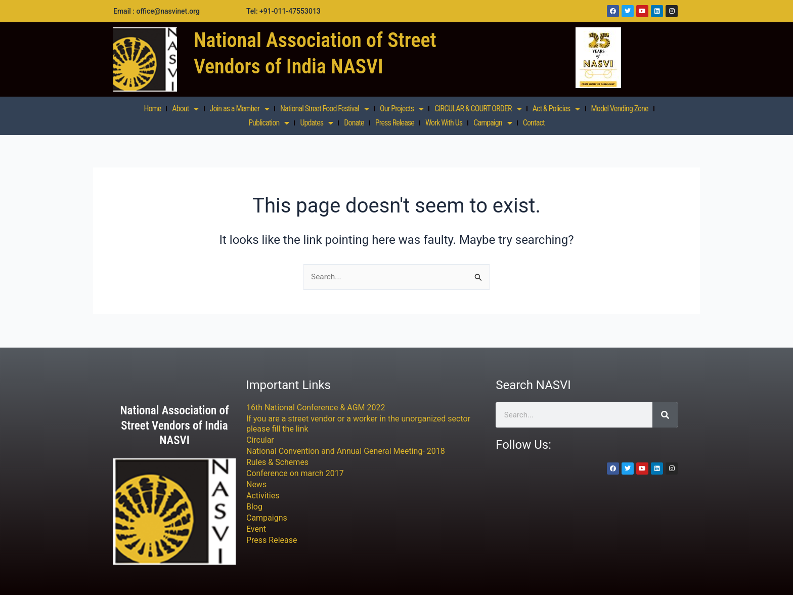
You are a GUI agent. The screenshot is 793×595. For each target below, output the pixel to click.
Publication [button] (268, 123)
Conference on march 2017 (295, 473)
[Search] (665, 415)
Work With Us (443, 123)
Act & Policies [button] (556, 109)
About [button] (185, 109)
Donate (354, 123)
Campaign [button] (492, 123)
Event (256, 529)
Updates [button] (316, 123)
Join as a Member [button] (239, 109)
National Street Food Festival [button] (324, 109)
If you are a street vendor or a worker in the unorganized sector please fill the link (358, 424)
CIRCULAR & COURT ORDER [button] (477, 109)
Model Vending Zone (619, 108)
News (256, 484)
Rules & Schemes (277, 462)
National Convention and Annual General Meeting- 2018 (345, 451)
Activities (262, 495)
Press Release (394, 123)
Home (152, 108)
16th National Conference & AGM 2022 (315, 407)
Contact (534, 123)
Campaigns (266, 518)
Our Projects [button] (401, 109)
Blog (254, 507)
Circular (260, 440)
